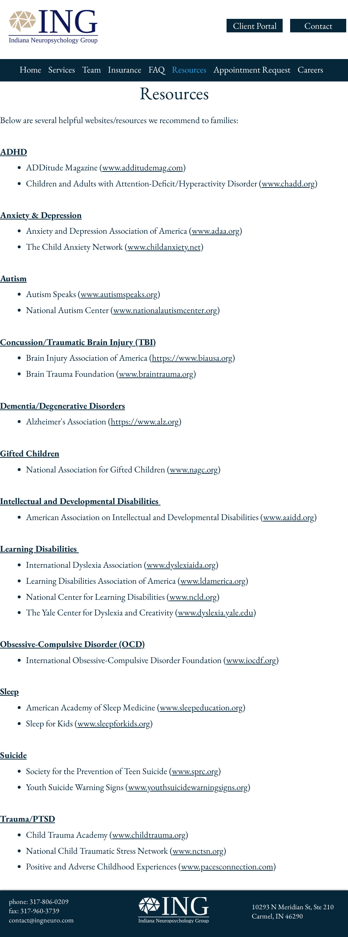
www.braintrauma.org (156, 373)
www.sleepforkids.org (113, 723)
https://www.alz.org (145, 421)
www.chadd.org (288, 183)
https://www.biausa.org (192, 357)
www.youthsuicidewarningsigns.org (188, 787)
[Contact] (318, 25)
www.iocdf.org (251, 660)
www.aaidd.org (288, 517)
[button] (61, 69)
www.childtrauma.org (148, 834)
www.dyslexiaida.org (181, 564)
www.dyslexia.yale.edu (215, 612)
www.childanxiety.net (164, 246)
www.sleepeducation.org (201, 707)
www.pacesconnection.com (227, 866)
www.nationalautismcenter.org (165, 310)
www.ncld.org (193, 596)
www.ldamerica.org (212, 580)
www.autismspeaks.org (119, 294)
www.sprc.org (195, 771)
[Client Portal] (255, 25)
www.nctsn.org (198, 850)
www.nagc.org (194, 469)
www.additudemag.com (142, 167)
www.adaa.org (215, 230)
